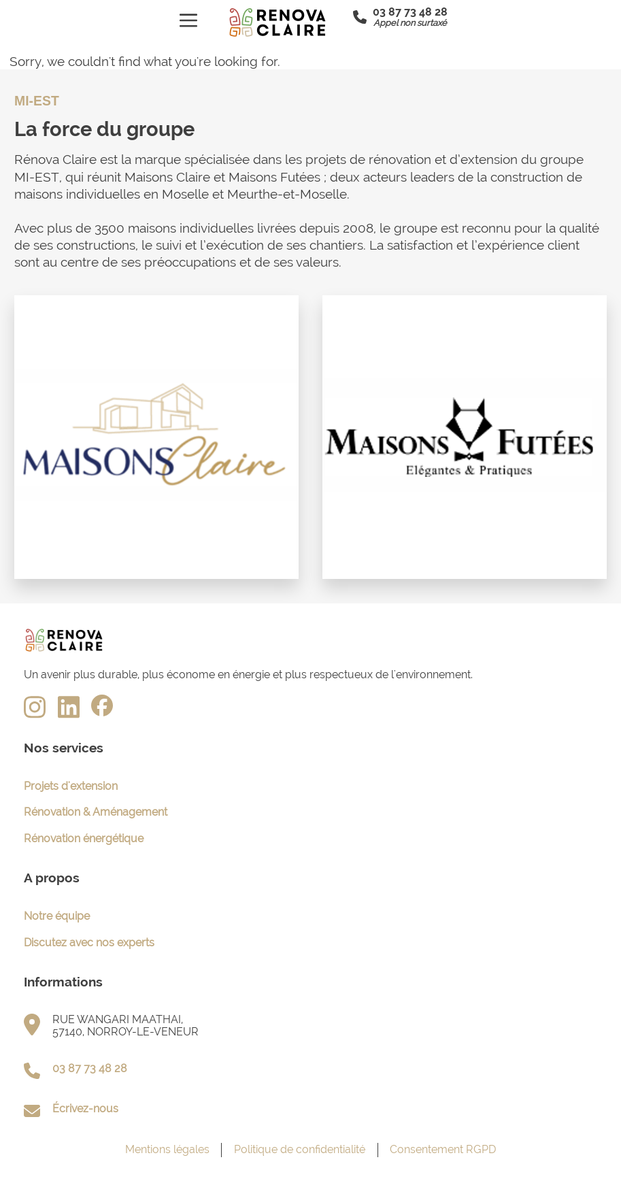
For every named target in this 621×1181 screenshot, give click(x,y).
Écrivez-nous (85, 1108)
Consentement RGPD (443, 1149)
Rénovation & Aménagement (95, 811)
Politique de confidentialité (299, 1149)
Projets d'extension (71, 786)
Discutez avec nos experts (89, 942)
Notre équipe (57, 916)
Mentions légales (167, 1149)
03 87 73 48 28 (89, 1068)
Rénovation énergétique (84, 838)
